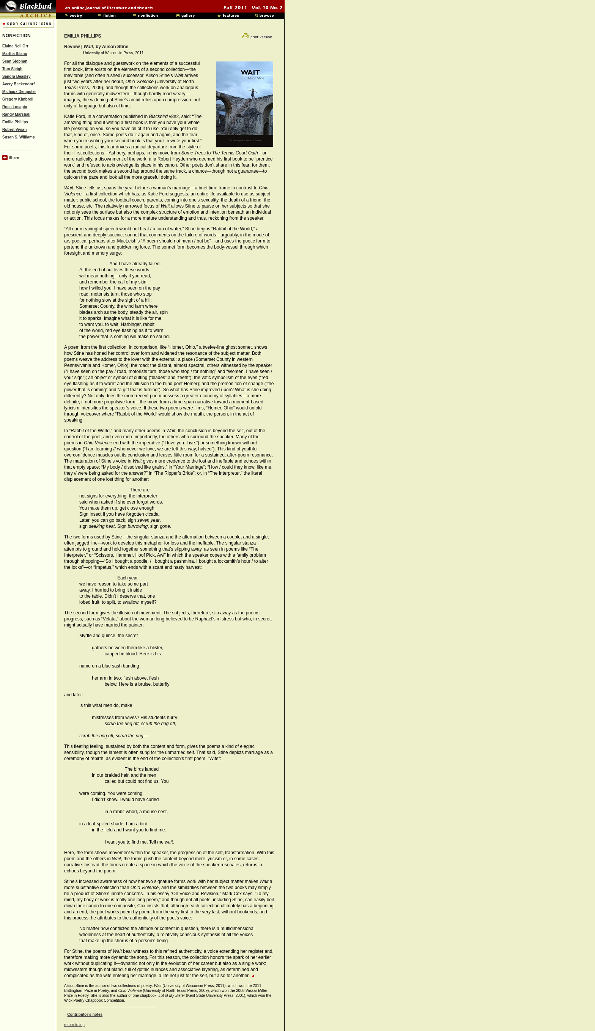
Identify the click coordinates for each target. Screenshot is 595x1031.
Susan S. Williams (18, 137)
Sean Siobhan (14, 61)
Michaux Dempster (19, 92)
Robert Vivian (14, 129)
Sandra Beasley (16, 76)
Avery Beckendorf (18, 84)
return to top (74, 1025)
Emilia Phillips (15, 122)
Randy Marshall (16, 114)
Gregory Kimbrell (17, 99)
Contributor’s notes (84, 1014)
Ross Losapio (14, 107)
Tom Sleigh (12, 69)
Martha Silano (14, 54)
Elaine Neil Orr (15, 46)
